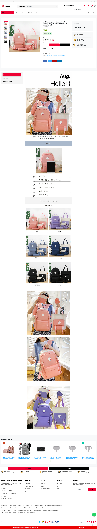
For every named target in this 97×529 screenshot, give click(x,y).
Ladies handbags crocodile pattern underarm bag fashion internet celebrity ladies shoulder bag (71, 459)
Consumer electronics (48, 505)
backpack (46, 56)
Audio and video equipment (39, 505)
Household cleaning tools (22, 510)
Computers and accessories (27, 515)
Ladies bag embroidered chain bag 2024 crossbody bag (40, 458)
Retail (30, 12)
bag (49, 56)
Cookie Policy (36, 527)
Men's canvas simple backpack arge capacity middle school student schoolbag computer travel (24, 459)
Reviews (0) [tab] (5, 78)
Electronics (61, 505)
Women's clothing (34, 507)
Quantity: (44, 42)
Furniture (49, 510)
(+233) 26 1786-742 (8, 490)
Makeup (10, 512)
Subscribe (92, 489)
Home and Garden (21, 505)
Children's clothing (27, 507)
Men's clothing (41, 507)
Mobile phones (55, 505)
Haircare (14, 512)
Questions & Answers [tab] (7, 81)
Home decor (45, 510)
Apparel (46, 507)
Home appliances (55, 510)
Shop (24, 12)
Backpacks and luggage (61, 55)
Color (43, 37)
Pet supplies (14, 510)
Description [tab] (5, 75)
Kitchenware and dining (37, 510)
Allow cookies (81, 527)
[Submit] (56, 6)
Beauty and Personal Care (21, 512)
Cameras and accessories (29, 505)
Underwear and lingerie (14, 507)
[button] (93, 6)
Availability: (45, 33)
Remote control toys (13, 505)
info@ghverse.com (6, 496)
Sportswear (21, 507)
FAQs (36, 12)
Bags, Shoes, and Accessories (52, 55)
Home (18, 12)
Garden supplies (29, 510)
